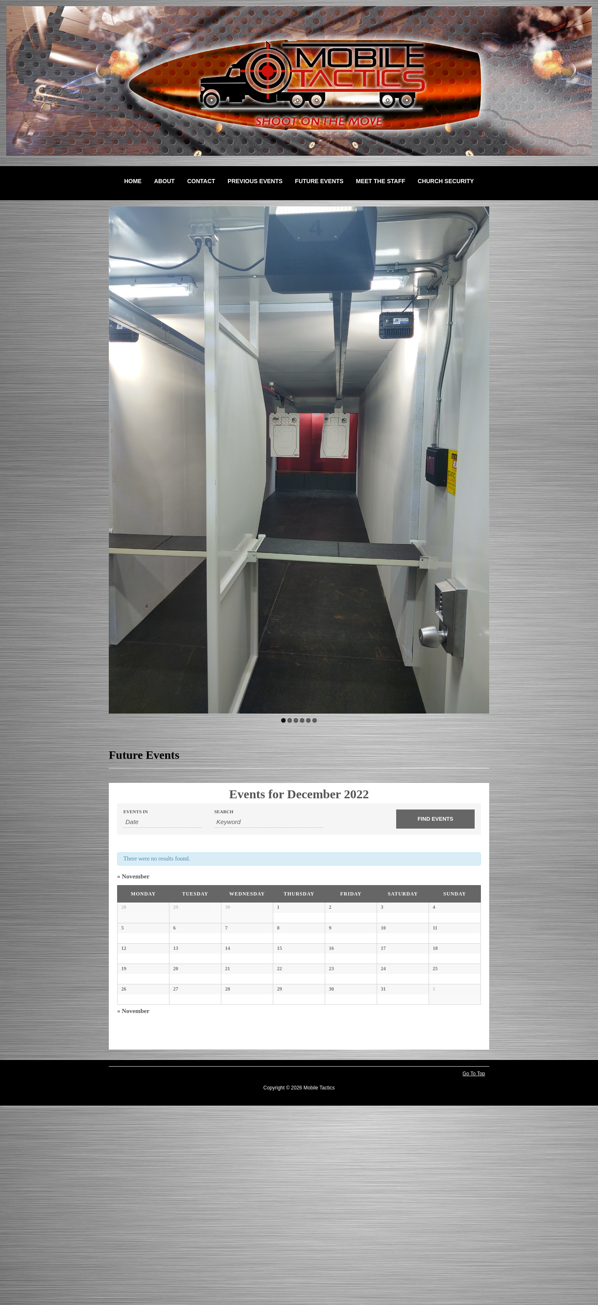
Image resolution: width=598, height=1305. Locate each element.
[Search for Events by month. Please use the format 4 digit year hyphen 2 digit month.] (162, 822)
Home (133, 181)
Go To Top (474, 1273)
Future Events (319, 181)
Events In (135, 811)
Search (223, 811)
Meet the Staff (380, 181)
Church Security (446, 181)
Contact (201, 181)
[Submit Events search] (435, 819)
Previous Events (255, 181)
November (133, 876)
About (164, 181)
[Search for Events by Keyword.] (268, 822)
